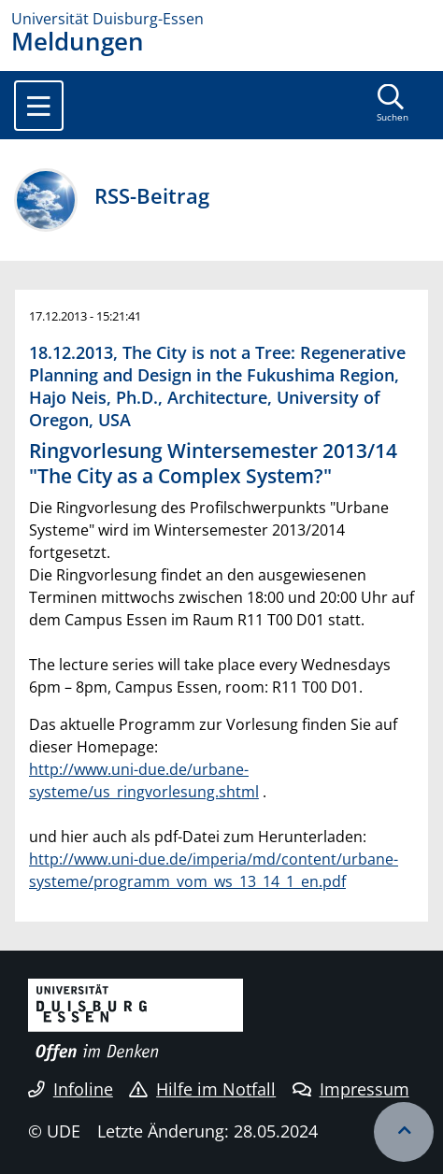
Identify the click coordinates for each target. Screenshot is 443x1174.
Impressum (351, 1089)
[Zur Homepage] (221, 18)
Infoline (70, 1089)
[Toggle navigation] (39, 105)
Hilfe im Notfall (202, 1089)
